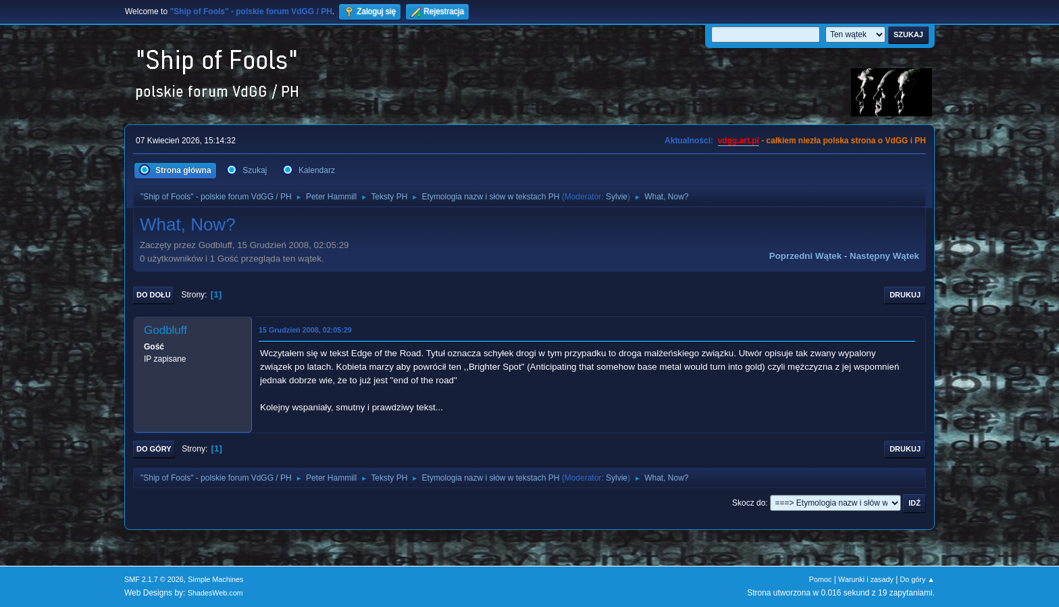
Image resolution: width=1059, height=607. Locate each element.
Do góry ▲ (917, 579)
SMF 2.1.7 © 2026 (154, 579)
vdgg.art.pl (738, 140)
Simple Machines (215, 579)
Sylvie (616, 196)
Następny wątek (884, 256)
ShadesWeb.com (215, 593)
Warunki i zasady (866, 579)
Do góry (154, 449)
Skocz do (748, 503)
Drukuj (905, 295)
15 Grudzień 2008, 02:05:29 (305, 330)
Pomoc (820, 579)
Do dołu (153, 295)
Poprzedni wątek (805, 256)
